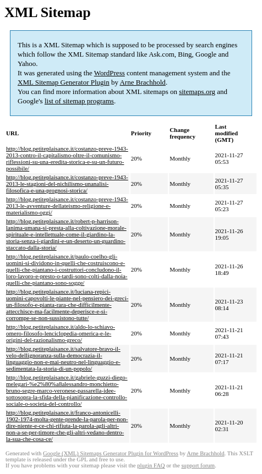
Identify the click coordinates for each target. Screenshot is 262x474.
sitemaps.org (197, 91)
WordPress (109, 73)
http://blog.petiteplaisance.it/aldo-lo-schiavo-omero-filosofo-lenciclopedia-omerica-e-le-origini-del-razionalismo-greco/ (60, 333)
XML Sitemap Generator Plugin (64, 82)
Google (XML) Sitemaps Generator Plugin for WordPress (110, 453)
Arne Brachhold (142, 82)
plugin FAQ (151, 465)
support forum (198, 465)
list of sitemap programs (79, 101)
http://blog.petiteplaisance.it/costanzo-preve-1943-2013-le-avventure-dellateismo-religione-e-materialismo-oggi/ (67, 206)
